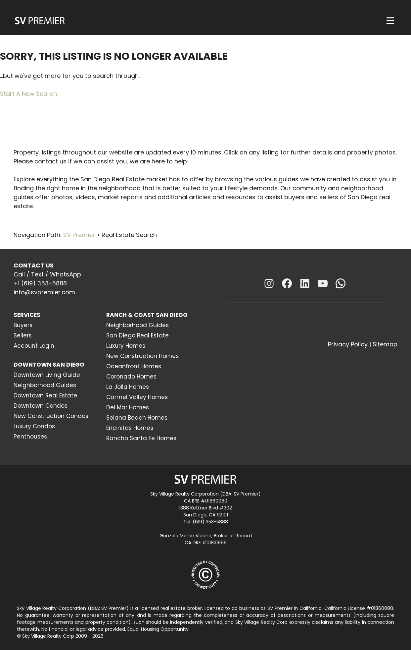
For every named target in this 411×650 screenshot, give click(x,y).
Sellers (23, 335)
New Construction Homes (142, 356)
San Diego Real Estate (137, 335)
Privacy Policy (348, 344)
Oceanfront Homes (133, 366)
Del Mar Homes (127, 407)
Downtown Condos (41, 406)
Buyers (23, 325)
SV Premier (79, 235)
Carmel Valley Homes (137, 397)
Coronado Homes (131, 377)
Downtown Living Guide (47, 375)
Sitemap (385, 344)
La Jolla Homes (127, 387)
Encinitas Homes (129, 428)
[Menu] (390, 20)
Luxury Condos (34, 426)
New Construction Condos (51, 416)
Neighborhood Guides (45, 385)
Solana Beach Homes (136, 418)
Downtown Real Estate (45, 395)
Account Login (34, 346)
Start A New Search (28, 93)
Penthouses (30, 437)
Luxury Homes (125, 346)
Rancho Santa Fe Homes (141, 438)
